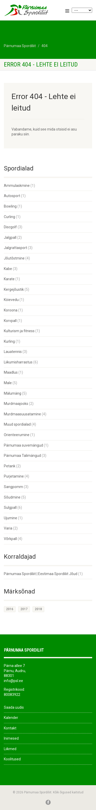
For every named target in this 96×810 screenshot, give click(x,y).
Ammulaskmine (17, 185)
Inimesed (11, 738)
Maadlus (11, 372)
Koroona (10, 310)
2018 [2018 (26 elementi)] (38, 609)
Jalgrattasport (15, 248)
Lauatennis (13, 352)
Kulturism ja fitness (19, 331)
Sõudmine (12, 497)
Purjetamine (14, 476)
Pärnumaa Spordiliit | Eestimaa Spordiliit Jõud (40, 574)
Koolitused (12, 759)
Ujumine (10, 518)
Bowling (10, 206)
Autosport (12, 196)
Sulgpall (10, 507)
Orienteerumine (16, 435)
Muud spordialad (17, 424)
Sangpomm (13, 487)
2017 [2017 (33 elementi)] (24, 609)
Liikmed (10, 749)
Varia (8, 528)
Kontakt (10, 728)
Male (8, 383)
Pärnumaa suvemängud (23, 445)
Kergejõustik (14, 289)
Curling (9, 217)
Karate (9, 279)
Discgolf (10, 227)
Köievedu (11, 300)
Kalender (11, 718)
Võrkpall (10, 539)
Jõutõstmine (14, 258)
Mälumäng (12, 393)
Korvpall (10, 321)
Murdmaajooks (16, 404)
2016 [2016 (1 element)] (9, 609)
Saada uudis (14, 707)
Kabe (8, 269)
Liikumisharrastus (18, 362)
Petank (9, 466)
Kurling (9, 341)
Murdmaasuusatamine (22, 414)
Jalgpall (10, 237)
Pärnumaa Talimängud (22, 455)
